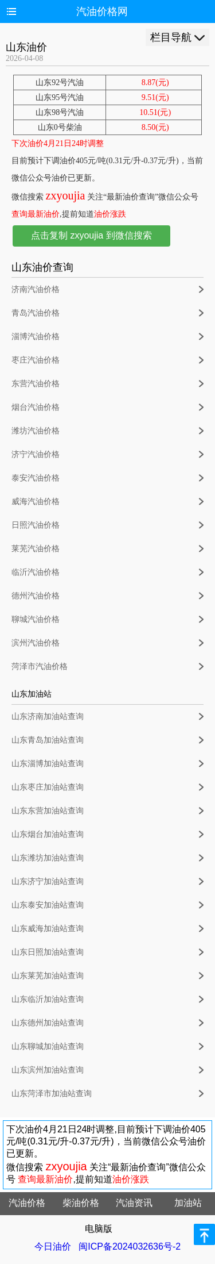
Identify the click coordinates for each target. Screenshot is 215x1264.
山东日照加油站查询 (47, 952)
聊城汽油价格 (35, 619)
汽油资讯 (134, 1203)
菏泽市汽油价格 (39, 666)
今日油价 (52, 1246)
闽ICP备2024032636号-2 (130, 1246)
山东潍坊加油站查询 (47, 858)
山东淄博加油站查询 (47, 763)
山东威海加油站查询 (47, 928)
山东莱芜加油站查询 (47, 975)
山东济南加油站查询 (47, 716)
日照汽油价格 (35, 525)
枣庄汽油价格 (35, 360)
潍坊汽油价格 (35, 431)
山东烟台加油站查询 (47, 834)
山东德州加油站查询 (47, 1023)
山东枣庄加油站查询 (47, 787)
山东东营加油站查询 (47, 810)
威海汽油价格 (35, 501)
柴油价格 (80, 1203)
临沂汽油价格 (35, 572)
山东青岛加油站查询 (47, 740)
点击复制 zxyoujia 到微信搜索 (91, 235)
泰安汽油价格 (35, 478)
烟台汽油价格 (35, 407)
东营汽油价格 (35, 383)
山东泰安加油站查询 (47, 905)
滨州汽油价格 (35, 643)
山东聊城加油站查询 (47, 1046)
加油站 (188, 1203)
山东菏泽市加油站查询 (51, 1093)
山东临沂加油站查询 (47, 999)
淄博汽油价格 (35, 336)
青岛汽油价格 (35, 313)
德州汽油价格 (35, 595)
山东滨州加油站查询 (47, 1070)
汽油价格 (27, 1203)
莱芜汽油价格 (35, 548)
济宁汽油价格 (35, 454)
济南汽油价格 (35, 289)
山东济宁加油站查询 (47, 881)
